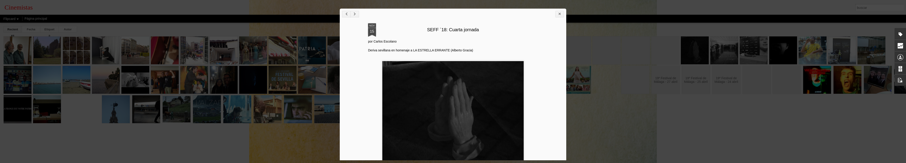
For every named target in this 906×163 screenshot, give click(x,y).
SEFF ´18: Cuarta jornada (459, 30)
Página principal (35, 18)
